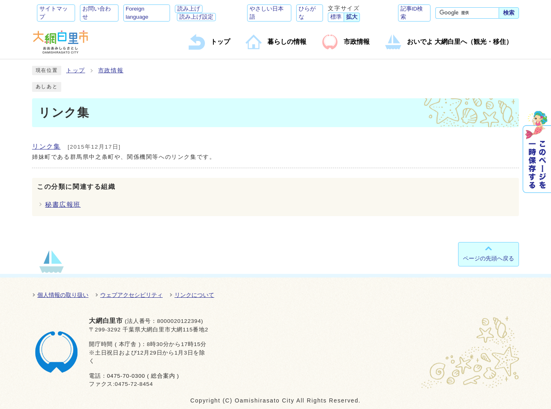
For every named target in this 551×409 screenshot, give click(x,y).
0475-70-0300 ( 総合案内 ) (143, 376)
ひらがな (307, 13)
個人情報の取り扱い (62, 295)
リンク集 (46, 146)
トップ (75, 70)
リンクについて (194, 295)
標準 (336, 17)
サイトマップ (53, 13)
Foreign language (137, 13)
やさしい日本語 (267, 13)
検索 (508, 13)
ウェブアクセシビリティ (131, 295)
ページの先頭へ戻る (488, 258)
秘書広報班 (63, 204)
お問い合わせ (96, 13)
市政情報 (110, 70)
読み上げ (188, 9)
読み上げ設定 (196, 17)
